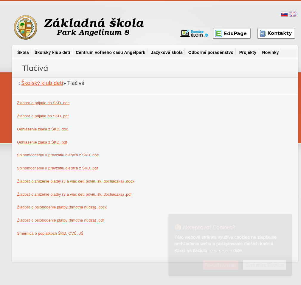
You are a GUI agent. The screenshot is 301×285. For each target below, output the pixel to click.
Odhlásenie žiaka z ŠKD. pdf (42, 142)
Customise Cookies (264, 265)
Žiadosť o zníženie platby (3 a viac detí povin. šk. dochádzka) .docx (75, 181)
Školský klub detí (52, 52)
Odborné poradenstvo (211, 52)
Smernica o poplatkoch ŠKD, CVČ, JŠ (50, 233)
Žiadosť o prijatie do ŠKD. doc (43, 103)
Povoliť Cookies (220, 265)
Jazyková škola (167, 52)
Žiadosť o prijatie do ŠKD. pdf (43, 116)
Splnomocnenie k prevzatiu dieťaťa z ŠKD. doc (58, 155)
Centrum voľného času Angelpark (110, 52)
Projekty (248, 52)
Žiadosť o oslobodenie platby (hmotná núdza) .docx (62, 207)
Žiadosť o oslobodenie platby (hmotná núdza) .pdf (60, 220)
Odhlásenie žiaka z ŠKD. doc (42, 129)
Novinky (270, 52)
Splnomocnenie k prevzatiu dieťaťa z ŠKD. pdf (57, 168)
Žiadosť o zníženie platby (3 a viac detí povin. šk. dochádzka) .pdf (74, 194)
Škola (23, 52)
